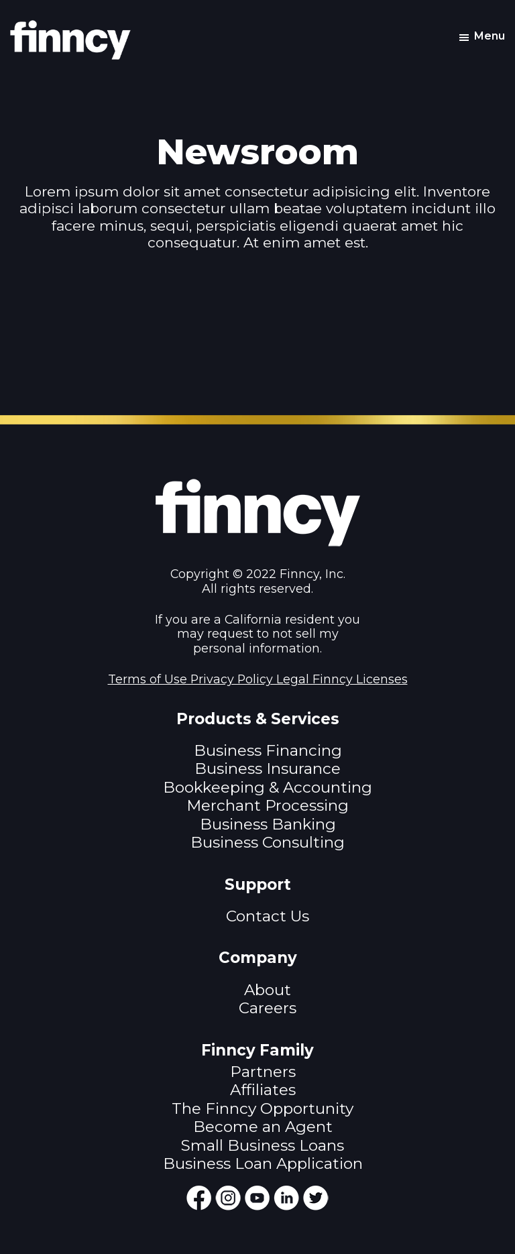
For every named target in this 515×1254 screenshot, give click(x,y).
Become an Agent (263, 1126)
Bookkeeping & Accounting (267, 787)
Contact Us (267, 916)
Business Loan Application (263, 1163)
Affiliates (263, 1089)
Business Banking (268, 824)
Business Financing (268, 750)
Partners (263, 1071)
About (267, 989)
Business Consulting (267, 842)
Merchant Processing (267, 805)
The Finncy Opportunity (262, 1108)
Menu (489, 36)
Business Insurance (267, 768)
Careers (267, 1008)
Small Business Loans (262, 1145)
